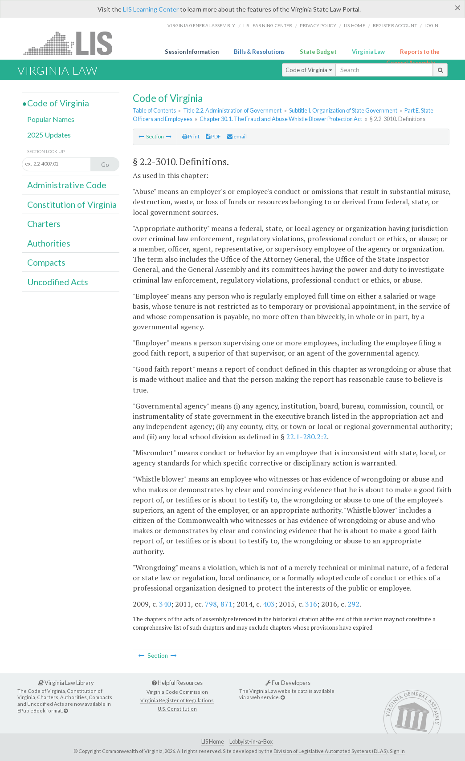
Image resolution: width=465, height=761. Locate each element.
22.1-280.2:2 (306, 436)
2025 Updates (49, 134)
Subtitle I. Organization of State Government (343, 110)
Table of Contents (154, 110)
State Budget (318, 51)
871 (226, 604)
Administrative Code (66, 185)
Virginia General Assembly (201, 25)
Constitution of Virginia (72, 204)
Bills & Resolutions (259, 51)
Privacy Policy (318, 25)
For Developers (287, 682)
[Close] (457, 7)
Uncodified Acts (57, 282)
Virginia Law (368, 51)
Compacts (46, 262)
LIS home (354, 25)
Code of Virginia (309, 69)
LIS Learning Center (151, 9)
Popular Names (50, 119)
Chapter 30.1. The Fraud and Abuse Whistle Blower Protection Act (281, 118)
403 (269, 604)
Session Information (192, 51)
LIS (72, 43)
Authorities (48, 243)
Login (431, 25)
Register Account (395, 25)
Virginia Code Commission (177, 692)
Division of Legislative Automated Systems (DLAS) (330, 751)
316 (311, 604)
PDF (213, 136)
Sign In (397, 751)
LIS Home (212, 741)
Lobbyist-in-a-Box (251, 741)
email (237, 136)
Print (191, 136)
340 (165, 604)
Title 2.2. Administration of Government (232, 110)
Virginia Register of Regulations (177, 700)
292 (353, 604)
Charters (44, 224)
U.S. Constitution (177, 709)
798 (211, 604)
